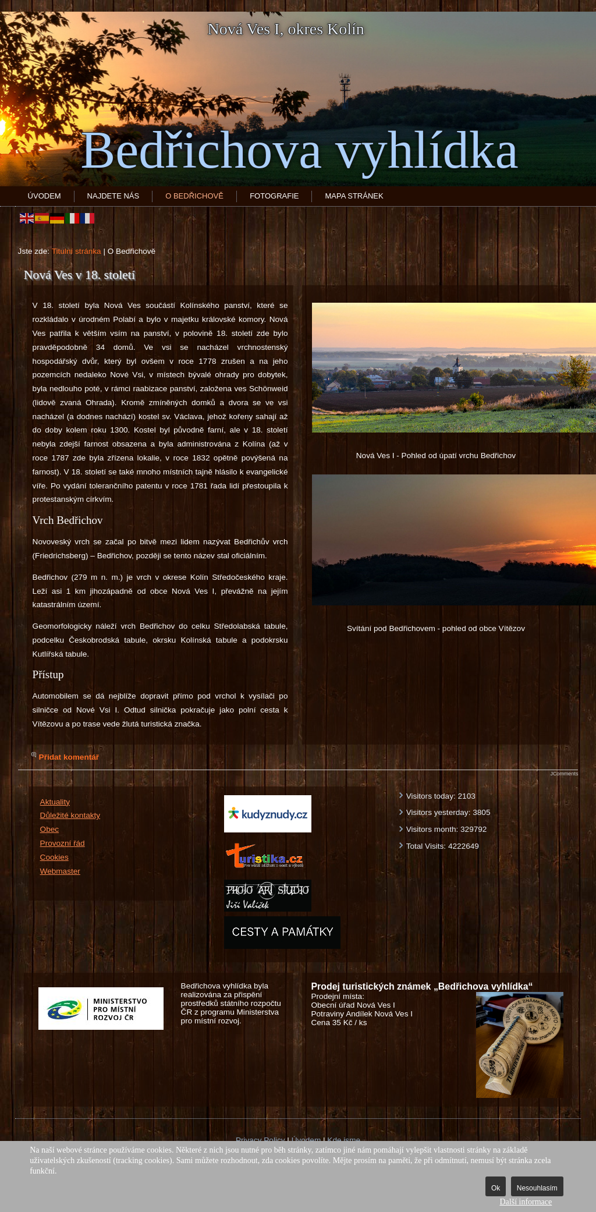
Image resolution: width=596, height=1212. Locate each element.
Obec (49, 829)
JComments (564, 774)
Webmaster (60, 871)
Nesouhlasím (537, 1188)
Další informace (525, 1201)
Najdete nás (113, 196)
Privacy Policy (260, 1140)
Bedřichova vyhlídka (299, 150)
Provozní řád (62, 843)
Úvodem (44, 196)
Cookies (54, 857)
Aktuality (55, 802)
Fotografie (274, 196)
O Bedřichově (194, 196)
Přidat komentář (69, 757)
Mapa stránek (354, 196)
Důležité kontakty (70, 815)
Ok (495, 1188)
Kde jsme (343, 1140)
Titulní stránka (76, 251)
